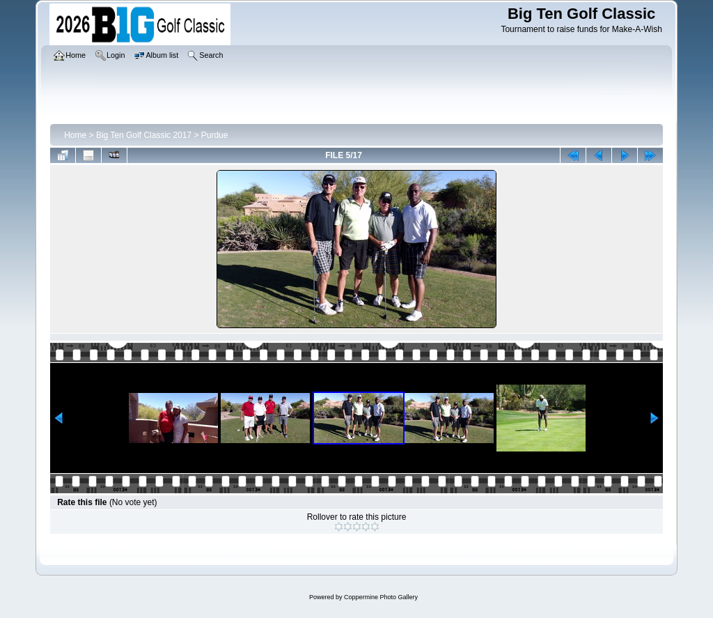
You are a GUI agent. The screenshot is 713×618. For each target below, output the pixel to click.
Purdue (214, 135)
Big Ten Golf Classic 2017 (143, 135)
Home (75, 135)
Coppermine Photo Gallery (381, 597)
